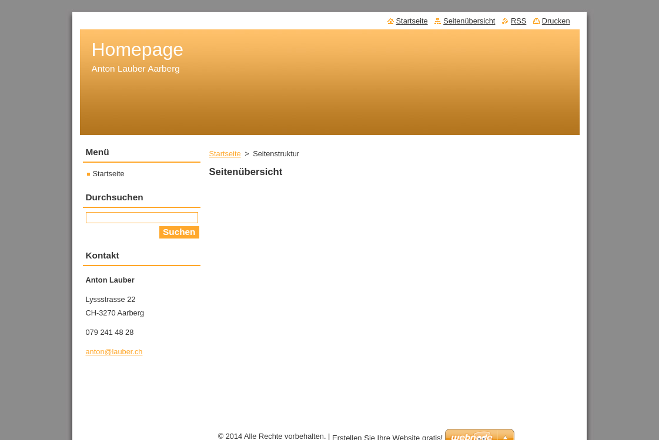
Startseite (225, 153)
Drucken (556, 20)
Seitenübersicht (469, 20)
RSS (518, 20)
